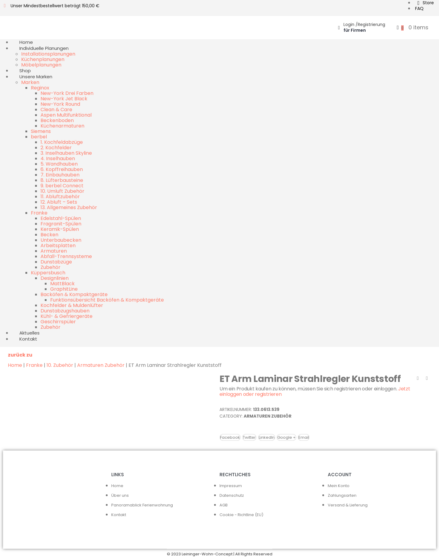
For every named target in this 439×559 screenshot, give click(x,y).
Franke (39, 212)
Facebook (230, 437)
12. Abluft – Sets (59, 202)
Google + (286, 437)
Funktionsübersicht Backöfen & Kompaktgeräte (107, 299)
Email (303, 437)
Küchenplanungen (42, 59)
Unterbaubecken (61, 240)
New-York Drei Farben (67, 93)
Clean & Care (56, 109)
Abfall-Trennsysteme (66, 256)
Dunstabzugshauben (65, 310)
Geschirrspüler (58, 321)
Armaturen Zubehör (101, 365)
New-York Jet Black (64, 98)
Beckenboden (57, 120)
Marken (30, 82)
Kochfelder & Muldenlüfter (72, 305)
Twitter (249, 437)
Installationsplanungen (48, 53)
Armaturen (54, 250)
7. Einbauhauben (60, 174)
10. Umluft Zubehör (62, 191)
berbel (39, 136)
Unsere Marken (35, 76)
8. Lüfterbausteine (62, 180)
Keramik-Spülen (60, 229)
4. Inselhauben (58, 158)
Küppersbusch (48, 272)
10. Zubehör (60, 365)
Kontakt (28, 339)
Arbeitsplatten (58, 245)
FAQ (419, 8)
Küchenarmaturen (62, 125)
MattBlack (62, 283)
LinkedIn (267, 437)
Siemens (41, 131)
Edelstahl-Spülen (61, 218)
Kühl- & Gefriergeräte (67, 316)
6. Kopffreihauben (62, 169)
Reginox (40, 87)
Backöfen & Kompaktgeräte (74, 294)
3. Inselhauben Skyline (66, 153)
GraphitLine (64, 289)
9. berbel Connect (62, 185)
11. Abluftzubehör (60, 196)
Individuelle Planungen (44, 48)
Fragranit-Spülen (61, 223)
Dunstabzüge (56, 261)
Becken (49, 234)
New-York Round (60, 104)
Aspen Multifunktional (66, 114)
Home (15, 365)
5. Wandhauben (59, 163)
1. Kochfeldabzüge (62, 142)
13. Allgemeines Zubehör (69, 207)
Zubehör (50, 267)
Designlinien (55, 278)
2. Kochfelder (56, 147)
